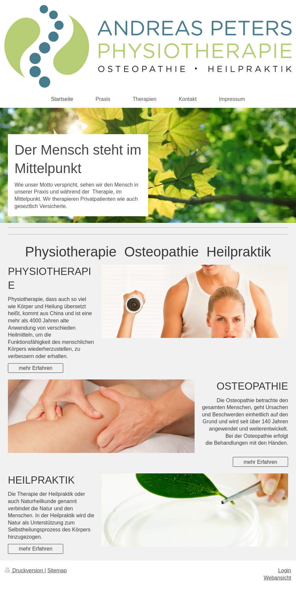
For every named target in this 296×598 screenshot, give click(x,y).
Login (284, 570)
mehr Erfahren (35, 368)
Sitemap (57, 570)
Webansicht (277, 578)
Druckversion (24, 570)
